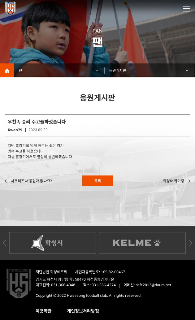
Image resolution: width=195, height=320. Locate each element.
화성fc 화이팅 (173, 181)
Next (190, 243)
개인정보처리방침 (83, 311)
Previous (4, 243)
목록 (97, 181)
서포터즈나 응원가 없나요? (31, 181)
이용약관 (44, 311)
